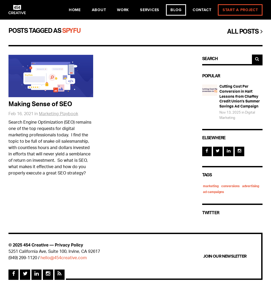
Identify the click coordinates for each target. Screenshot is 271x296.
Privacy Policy (69, 245)
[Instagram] (239, 151)
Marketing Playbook (58, 114)
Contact (202, 10)
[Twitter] (218, 151)
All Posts (245, 32)
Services (149, 10)
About (99, 10)
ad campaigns (213, 192)
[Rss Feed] (60, 275)
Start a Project (240, 10)
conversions (230, 186)
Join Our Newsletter (224, 256)
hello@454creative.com (63, 258)
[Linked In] (228, 151)
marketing (211, 186)
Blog (176, 10)
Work (123, 10)
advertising (250, 186)
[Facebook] (207, 151)
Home (75, 10)
